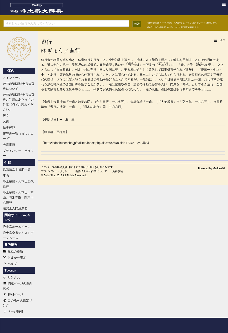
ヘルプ (10, 263)
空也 (50, 79)
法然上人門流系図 (15, 208)
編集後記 (9, 127)
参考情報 (11, 244)
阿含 (133, 65)
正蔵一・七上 (210, 69)
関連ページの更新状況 (17, 286)
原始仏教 (66, 74)
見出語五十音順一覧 (17, 169)
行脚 (75, 84)
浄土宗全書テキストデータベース (18, 235)
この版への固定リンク (17, 303)
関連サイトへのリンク (17, 217)
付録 (7, 162)
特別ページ (13, 294)
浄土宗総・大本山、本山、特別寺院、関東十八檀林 (18, 197)
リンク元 (11, 277)
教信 (127, 84)
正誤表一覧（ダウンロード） (18, 136)
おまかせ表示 (14, 257)
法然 (136, 84)
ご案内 (9, 71)
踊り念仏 (66, 89)
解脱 (176, 59)
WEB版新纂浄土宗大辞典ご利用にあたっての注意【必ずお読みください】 (18, 102)
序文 (6, 115)
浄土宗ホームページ (17, 226)
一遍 (198, 79)
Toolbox (10, 270)
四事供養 (167, 69)
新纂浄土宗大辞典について (91, 171)
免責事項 (9, 144)
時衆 (56, 84)
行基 (207, 74)
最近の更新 (13, 251)
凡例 (6, 121)
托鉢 (139, 59)
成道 (90, 65)
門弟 (173, 84)
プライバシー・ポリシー (18, 153)
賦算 (53, 89)
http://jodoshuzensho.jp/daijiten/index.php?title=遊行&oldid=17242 (89, 143)
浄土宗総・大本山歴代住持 (18, 184)
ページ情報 (13, 311)
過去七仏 (53, 65)
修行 (44, 59)
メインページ (12, 77)
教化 (66, 69)
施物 (155, 59)
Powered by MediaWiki (211, 168)
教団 (164, 89)
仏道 (81, 59)
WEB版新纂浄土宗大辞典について (18, 86)
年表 (6, 175)
